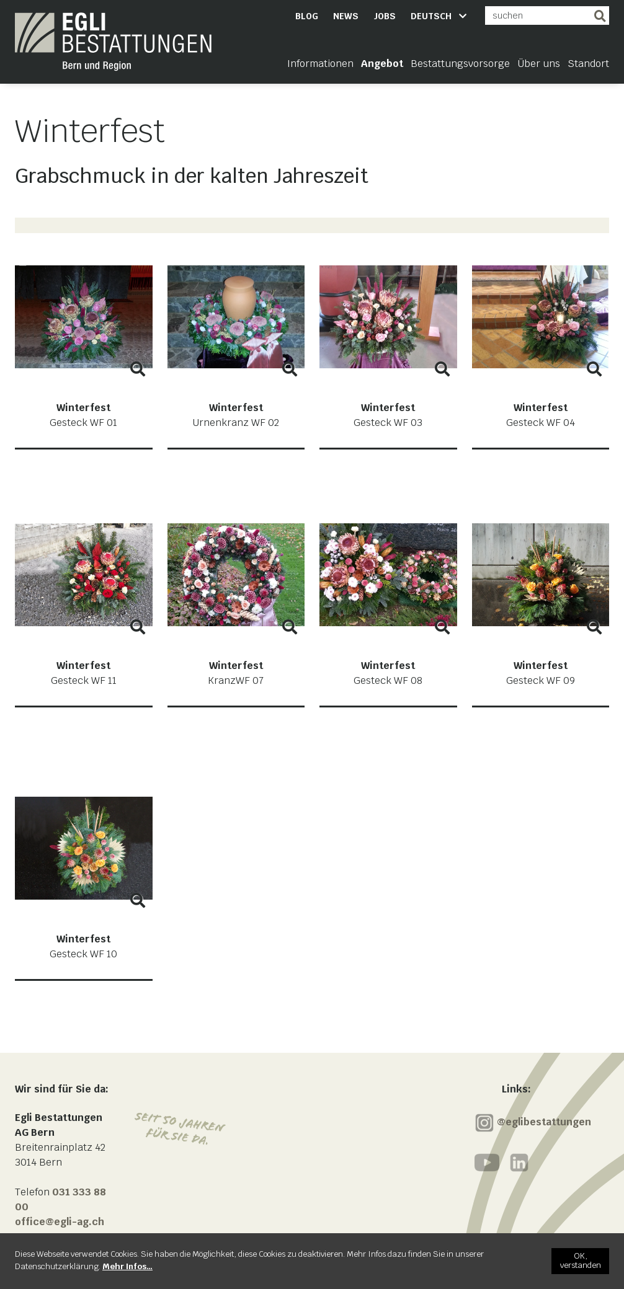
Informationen (320, 63)
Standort (588, 63)
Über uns (538, 63)
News (346, 16)
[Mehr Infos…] (127, 1266)
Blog (306, 16)
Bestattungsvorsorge (460, 63)
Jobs (384, 16)
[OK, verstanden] (580, 1261)
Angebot (382, 63)
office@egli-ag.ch (59, 1221)
